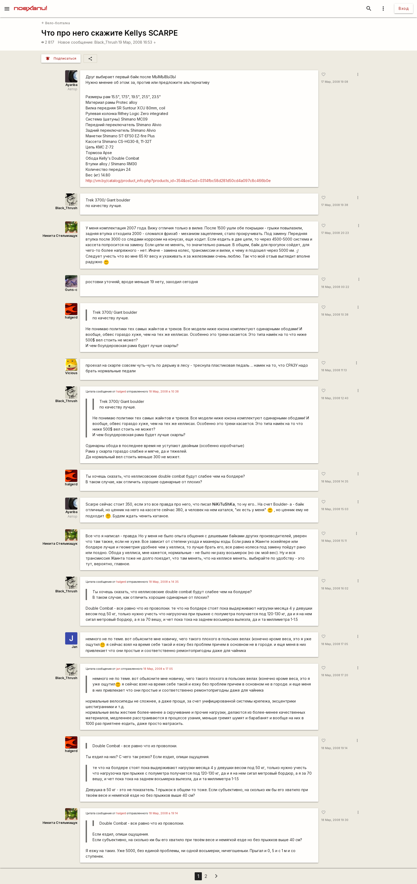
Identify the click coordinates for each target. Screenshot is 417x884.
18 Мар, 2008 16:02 (334, 588)
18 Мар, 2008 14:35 (334, 481)
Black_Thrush (106, 42)
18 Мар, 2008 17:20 (334, 675)
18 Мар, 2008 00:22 (335, 287)
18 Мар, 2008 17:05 (334, 644)
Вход (404, 8)
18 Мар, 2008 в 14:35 (164, 582)
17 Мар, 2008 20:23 (335, 233)
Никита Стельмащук (60, 236)
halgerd (71, 317)
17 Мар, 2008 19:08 (334, 82)
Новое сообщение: (75, 42)
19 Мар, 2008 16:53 (137, 42)
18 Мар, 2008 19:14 (334, 748)
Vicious (71, 373)
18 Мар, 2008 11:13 (334, 370)
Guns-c (71, 290)
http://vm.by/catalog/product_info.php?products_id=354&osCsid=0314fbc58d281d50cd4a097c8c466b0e (178, 180)
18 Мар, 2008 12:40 (334, 398)
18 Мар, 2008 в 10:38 (164, 391)
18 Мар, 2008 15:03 (334, 509)
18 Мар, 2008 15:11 (334, 541)
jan (118, 669)
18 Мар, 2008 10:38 (334, 314)
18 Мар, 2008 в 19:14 (163, 813)
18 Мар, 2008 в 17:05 (158, 669)
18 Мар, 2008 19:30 (334, 820)
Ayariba (71, 85)
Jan (74, 647)
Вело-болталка (55, 23)
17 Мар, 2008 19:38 (334, 205)
